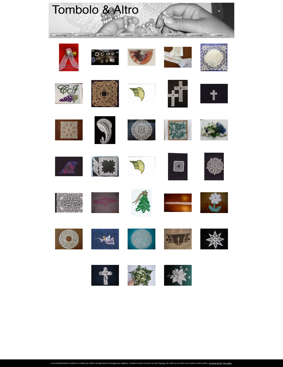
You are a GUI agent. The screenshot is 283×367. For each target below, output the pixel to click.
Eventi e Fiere (151, 35)
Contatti (219, 35)
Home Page (61, 35)
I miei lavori (84, 35)
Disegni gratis (173, 35)
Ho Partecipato (106, 35)
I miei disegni (196, 35)
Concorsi (128, 35)
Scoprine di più (215, 363)
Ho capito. (227, 363)
